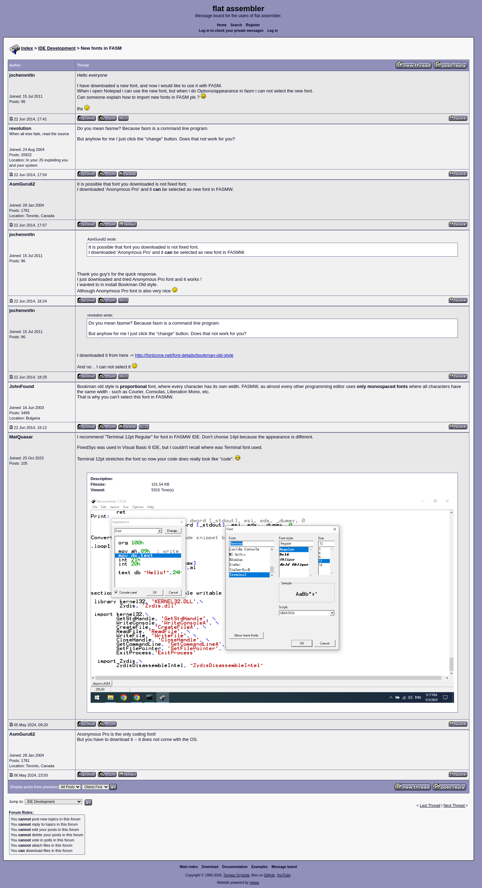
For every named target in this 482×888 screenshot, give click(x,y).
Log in (272, 31)
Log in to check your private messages (231, 31)
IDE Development (57, 48)
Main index (189, 867)
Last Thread (430, 805)
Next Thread (455, 805)
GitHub (269, 875)
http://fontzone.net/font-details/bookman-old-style (184, 355)
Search (236, 25)
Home (222, 25)
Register (253, 25)
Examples (259, 867)
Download (210, 867)
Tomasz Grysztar (236, 875)
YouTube (283, 875)
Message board (284, 867)
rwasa (254, 882)
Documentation (235, 867)
